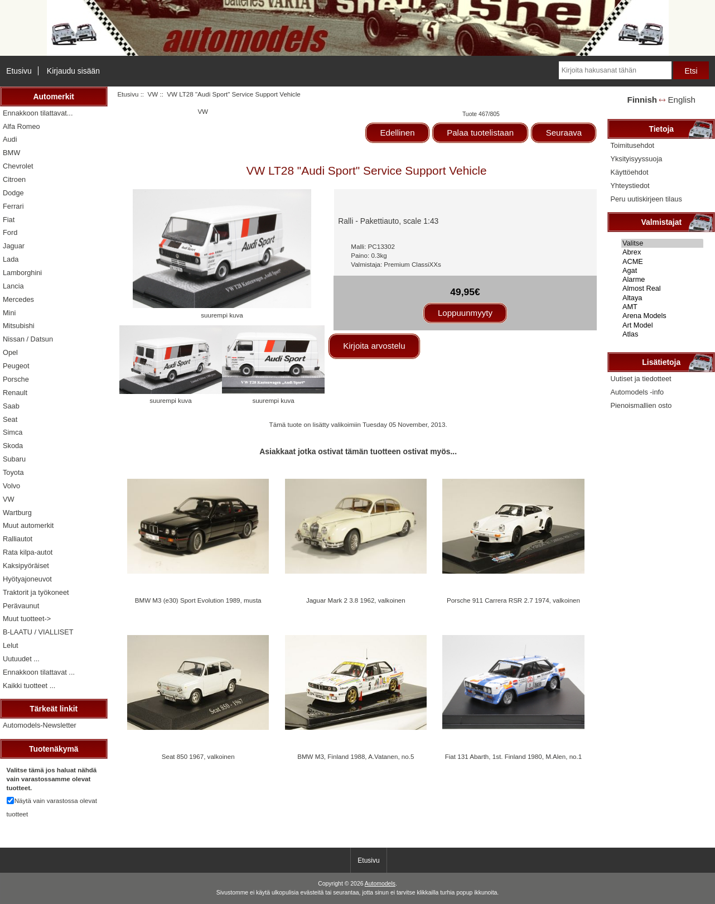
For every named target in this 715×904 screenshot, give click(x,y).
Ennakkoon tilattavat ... (39, 672)
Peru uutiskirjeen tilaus (646, 199)
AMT (662, 306)
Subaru (14, 459)
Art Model (662, 325)
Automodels (380, 884)
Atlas (662, 334)
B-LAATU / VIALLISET (38, 632)
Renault (15, 392)
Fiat (9, 219)
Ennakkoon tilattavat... (38, 113)
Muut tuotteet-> (27, 618)
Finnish (642, 99)
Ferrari (13, 206)
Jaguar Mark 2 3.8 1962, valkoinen (355, 600)
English (681, 99)
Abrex (662, 252)
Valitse (662, 243)
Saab (11, 406)
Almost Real (662, 288)
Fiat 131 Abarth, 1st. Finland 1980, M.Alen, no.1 (513, 756)
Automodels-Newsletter (39, 725)
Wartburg (17, 512)
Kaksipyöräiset (26, 565)
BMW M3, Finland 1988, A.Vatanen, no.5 (355, 756)
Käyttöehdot (629, 172)
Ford (10, 232)
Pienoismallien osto (640, 405)
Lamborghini (22, 272)
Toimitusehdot (632, 145)
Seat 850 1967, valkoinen (198, 756)
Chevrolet (18, 166)
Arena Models (662, 315)
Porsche (16, 379)
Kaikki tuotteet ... (29, 685)
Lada (10, 259)
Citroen (14, 179)
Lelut (10, 645)
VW (153, 94)
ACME (662, 261)
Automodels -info (637, 392)
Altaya (662, 298)
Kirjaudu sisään (73, 70)
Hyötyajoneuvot (27, 579)
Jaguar (14, 246)
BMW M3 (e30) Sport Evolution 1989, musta (198, 600)
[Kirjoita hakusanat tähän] (615, 70)
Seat (10, 419)
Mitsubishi (19, 325)
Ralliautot (17, 539)
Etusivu (19, 70)
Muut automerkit (28, 525)
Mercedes (18, 299)
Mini (9, 313)
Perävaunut (21, 606)
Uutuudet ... (21, 659)
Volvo (11, 486)
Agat (662, 270)
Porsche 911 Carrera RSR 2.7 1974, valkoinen (513, 600)
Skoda (13, 445)
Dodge (13, 193)
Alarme (662, 279)
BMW (11, 152)
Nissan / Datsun (28, 339)
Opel (10, 352)
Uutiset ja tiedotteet (640, 378)
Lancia (13, 286)
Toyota (13, 472)
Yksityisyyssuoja (636, 159)
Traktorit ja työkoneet (36, 592)
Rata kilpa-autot (27, 552)
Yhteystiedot (629, 185)
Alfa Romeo (21, 126)
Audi (10, 139)
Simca (12, 432)
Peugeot (16, 366)
